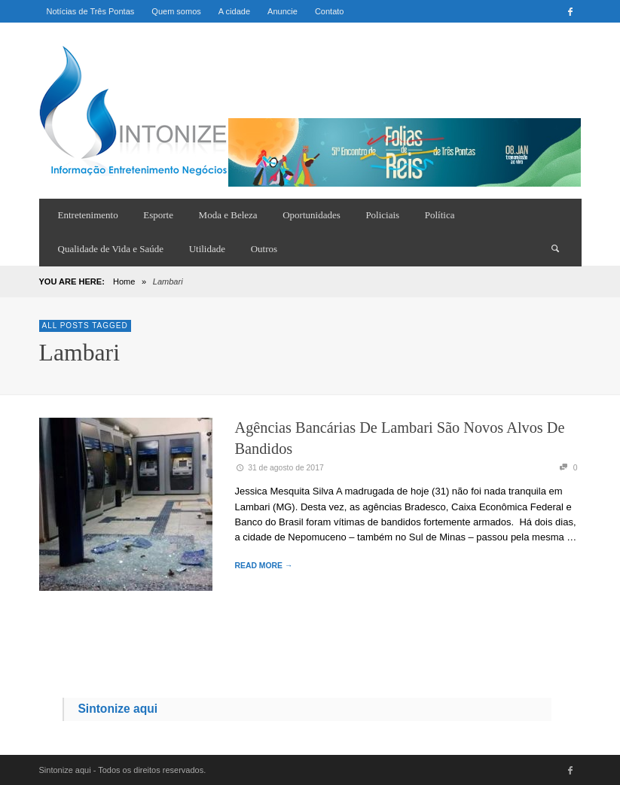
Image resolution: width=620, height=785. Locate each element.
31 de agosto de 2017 (279, 468)
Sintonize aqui (117, 708)
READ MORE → (264, 565)
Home (124, 281)
